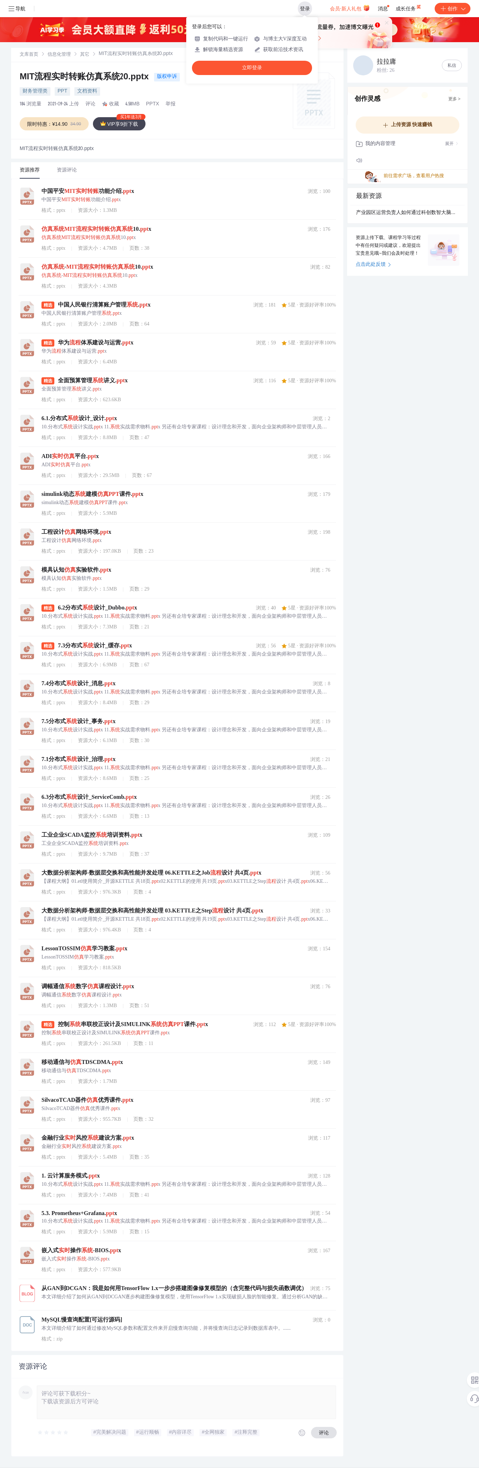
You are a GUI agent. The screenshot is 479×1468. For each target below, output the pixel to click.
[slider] (53, 1432)
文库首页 (29, 55)
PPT (62, 91)
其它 (84, 55)
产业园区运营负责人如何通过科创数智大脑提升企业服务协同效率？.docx (407, 212)
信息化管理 (59, 55)
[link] (29, 54)
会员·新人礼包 (350, 7)
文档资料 (87, 91)
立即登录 (252, 67)
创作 (453, 8)
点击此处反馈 (373, 264)
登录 (305, 8)
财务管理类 (35, 91)
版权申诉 (167, 76)
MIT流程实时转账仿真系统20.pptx (85, 77)
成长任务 (409, 7)
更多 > (454, 99)
